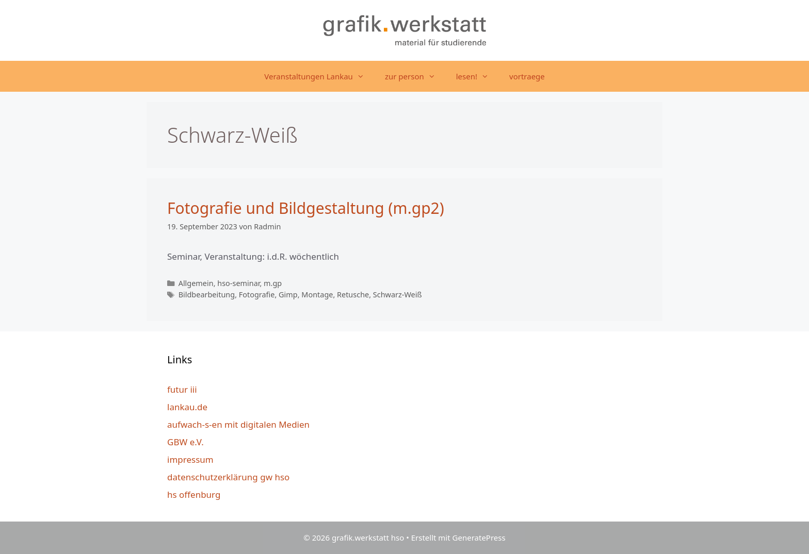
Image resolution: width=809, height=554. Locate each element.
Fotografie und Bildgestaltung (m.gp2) (305, 208)
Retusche (353, 294)
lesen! (477, 76)
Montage (317, 294)
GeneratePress (479, 537)
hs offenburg (193, 494)
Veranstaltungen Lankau (319, 76)
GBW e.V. (185, 442)
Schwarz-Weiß (397, 294)
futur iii (182, 389)
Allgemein (196, 283)
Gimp (288, 294)
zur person (415, 76)
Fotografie (257, 294)
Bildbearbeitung (207, 294)
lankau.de (187, 407)
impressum (190, 459)
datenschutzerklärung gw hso (228, 477)
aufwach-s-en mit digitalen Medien (238, 424)
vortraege (527, 76)
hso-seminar (238, 283)
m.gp (273, 283)
